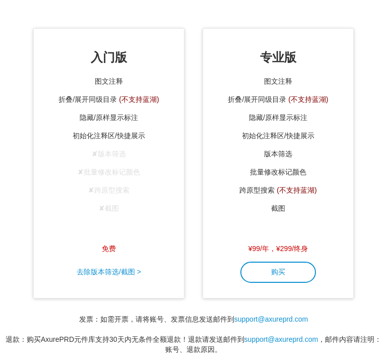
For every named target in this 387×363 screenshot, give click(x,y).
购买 (278, 272)
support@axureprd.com (271, 319)
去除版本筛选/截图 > (109, 272)
